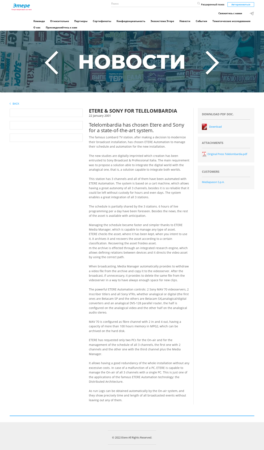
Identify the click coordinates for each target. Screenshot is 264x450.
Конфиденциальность (131, 21)
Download (215, 126)
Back (14, 103)
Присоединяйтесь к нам (61, 27)
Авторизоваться (240, 4)
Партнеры (80, 21)
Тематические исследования (231, 21)
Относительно (59, 21)
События (201, 21)
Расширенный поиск (212, 4)
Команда (39, 21)
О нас (36, 27)
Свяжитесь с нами (230, 13)
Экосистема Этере (162, 21)
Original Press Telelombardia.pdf (224, 154)
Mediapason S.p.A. (213, 182)
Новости (184, 21)
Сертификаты (102, 21)
